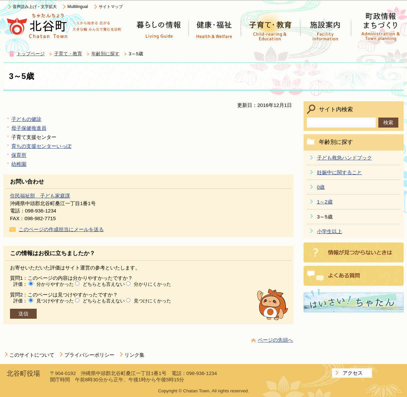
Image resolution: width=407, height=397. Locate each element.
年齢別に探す (105, 53)
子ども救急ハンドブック (344, 158)
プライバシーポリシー (89, 355)
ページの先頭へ (275, 340)
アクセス (353, 373)
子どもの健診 (26, 119)
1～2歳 (325, 201)
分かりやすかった (55, 284)
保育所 (18, 155)
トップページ (31, 53)
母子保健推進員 (28, 128)
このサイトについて (31, 355)
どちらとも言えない (104, 284)
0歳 (321, 187)
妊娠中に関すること (339, 172)
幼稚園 (18, 164)
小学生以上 (329, 231)
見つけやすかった (55, 300)
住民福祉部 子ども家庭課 (40, 195)
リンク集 (134, 355)
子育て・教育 (68, 53)
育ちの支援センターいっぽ (41, 146)
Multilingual (77, 6)
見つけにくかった (152, 300)
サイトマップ (111, 6)
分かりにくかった (152, 284)
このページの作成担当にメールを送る (61, 229)
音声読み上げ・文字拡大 (35, 6)
